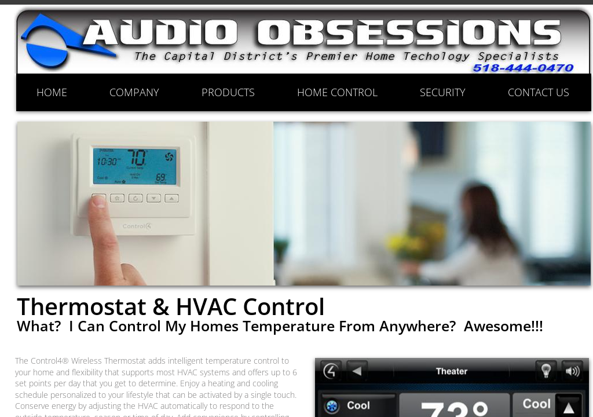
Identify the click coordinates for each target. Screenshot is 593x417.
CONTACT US (538, 92)
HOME (51, 92)
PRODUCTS (228, 92)
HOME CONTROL (337, 92)
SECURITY (443, 92)
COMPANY (134, 92)
